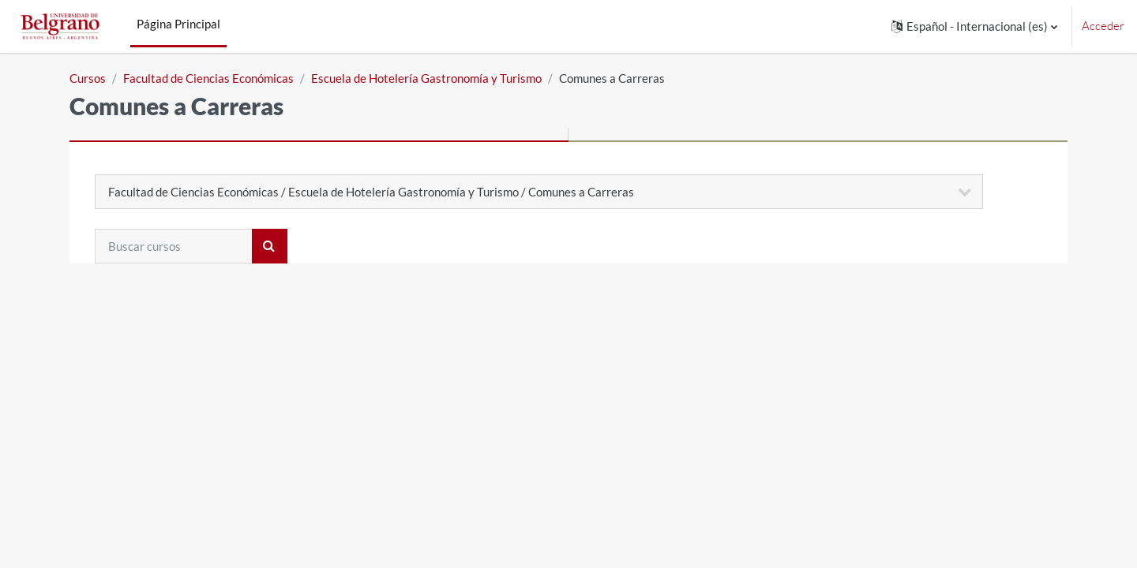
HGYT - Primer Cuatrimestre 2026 (231, 316)
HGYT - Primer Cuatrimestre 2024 (231, 420)
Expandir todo (1006, 292)
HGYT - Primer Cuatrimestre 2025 (231, 342)
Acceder (1103, 25)
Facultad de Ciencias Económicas (208, 78)
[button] (974, 26)
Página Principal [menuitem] (178, 24)
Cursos (87, 78)
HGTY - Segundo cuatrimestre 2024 (235, 394)
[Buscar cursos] (174, 246)
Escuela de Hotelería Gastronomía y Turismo (426, 78)
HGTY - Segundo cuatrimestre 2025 (235, 368)
